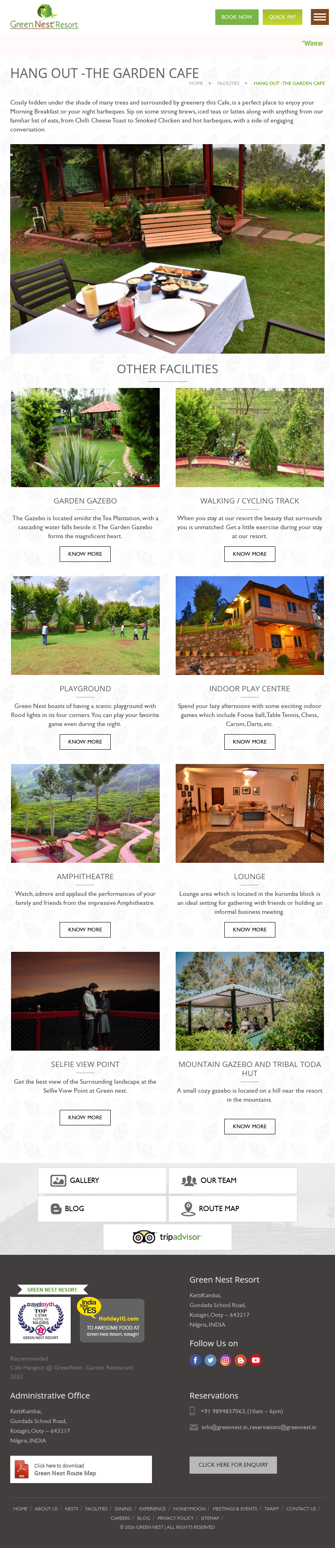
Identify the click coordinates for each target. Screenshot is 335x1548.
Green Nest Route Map (81, 1469)
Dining (123, 1509)
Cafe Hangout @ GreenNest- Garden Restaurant (71, 1367)
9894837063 (228, 1411)
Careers (120, 1518)
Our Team (209, 1181)
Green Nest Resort (52, 1289)
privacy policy (176, 1518)
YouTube (256, 1360)
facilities (228, 83)
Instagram (225, 1360)
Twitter (211, 1360)
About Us (46, 1509)
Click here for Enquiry (233, 1464)
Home (196, 83)
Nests (71, 1509)
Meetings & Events (235, 1509)
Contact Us (301, 1509)
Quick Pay (282, 17)
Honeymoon (189, 1509)
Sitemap (210, 1518)
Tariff (271, 1509)
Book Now (236, 17)
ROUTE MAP (210, 1209)
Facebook (195, 1360)
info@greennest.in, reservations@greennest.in (259, 1427)
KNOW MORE (85, 554)
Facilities (96, 1509)
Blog (67, 1209)
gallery (74, 1181)
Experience (152, 1509)
